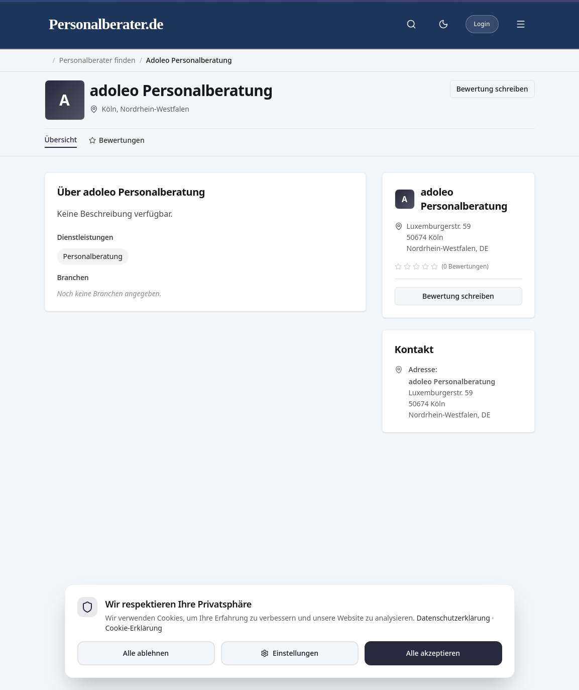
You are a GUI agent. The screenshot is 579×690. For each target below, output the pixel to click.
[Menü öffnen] (521, 24)
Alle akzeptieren (433, 653)
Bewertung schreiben (492, 89)
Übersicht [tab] (61, 139)
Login (482, 24)
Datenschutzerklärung (453, 618)
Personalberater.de (106, 24)
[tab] (117, 141)
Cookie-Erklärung (133, 628)
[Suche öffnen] (411, 24)
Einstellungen (289, 653)
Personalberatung (93, 256)
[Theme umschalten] (443, 24)
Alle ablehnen (146, 653)
